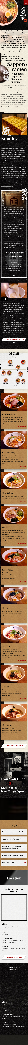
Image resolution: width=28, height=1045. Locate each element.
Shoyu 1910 (3, 375)
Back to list (23, 426)
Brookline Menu (14, 745)
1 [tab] (13, 275)
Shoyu (23, 383)
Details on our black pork (14, 339)
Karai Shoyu (23, 365)
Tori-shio (5, 383)
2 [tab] (14, 275)
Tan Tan (18, 370)
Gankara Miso (10, 365)
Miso (9, 375)
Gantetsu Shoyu (20, 376)
